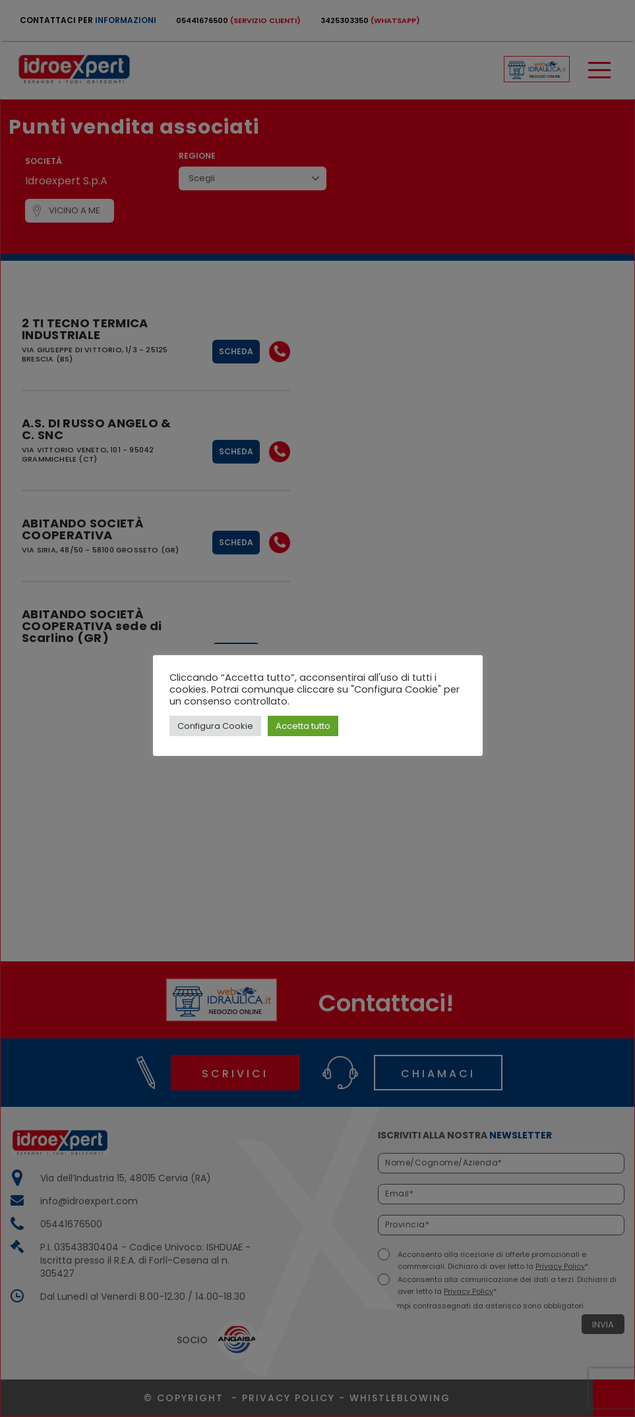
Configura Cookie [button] (215, 726)
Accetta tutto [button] (303, 726)
